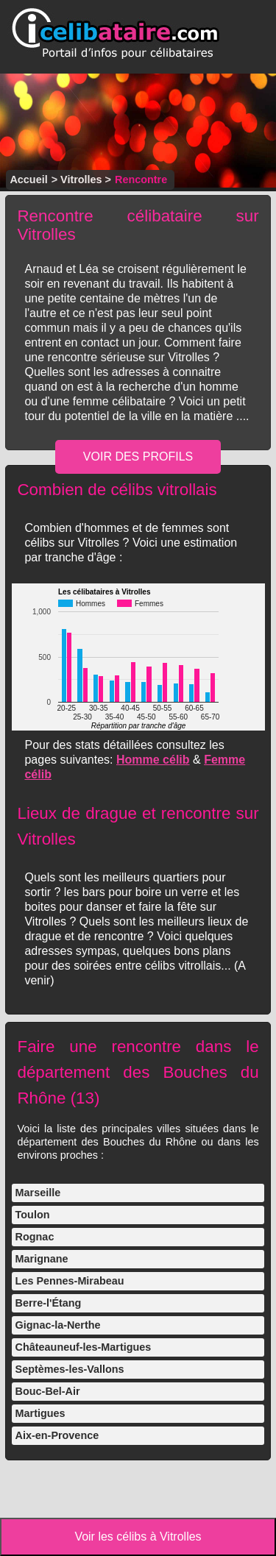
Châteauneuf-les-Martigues (83, 1347)
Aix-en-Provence (57, 1435)
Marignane (41, 1259)
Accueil (28, 179)
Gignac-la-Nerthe (58, 1325)
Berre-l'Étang (48, 1303)
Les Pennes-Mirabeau (69, 1281)
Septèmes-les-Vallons (69, 1369)
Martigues (40, 1413)
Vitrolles (81, 179)
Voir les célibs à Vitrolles (137, 1536)
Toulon (32, 1215)
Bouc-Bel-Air (47, 1391)
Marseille (38, 1192)
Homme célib (153, 759)
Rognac (34, 1237)
